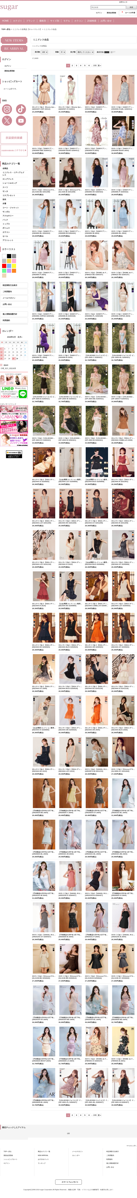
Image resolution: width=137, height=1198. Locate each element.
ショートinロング (10, 183)
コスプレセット (9, 195)
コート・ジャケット (11, 208)
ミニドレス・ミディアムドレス (13, 173)
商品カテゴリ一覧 (44, 1151)
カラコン (6, 232)
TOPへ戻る (7, 1151)
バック (5, 220)
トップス (6, 224)
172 (94, 65)
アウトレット (8, 240)
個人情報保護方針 (10, 314)
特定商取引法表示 (10, 285)
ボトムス (6, 228)
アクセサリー (8, 216)
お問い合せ (7, 304)
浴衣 (4, 199)
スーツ (5, 187)
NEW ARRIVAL (43, 1155)
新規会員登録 (111, 13)
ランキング (42, 1163)
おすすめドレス (43, 1159)
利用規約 (6, 320)
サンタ (5, 191)
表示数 (37, 52)
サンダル (6, 212)
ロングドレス (8, 179)
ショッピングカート (10, 1159)
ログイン (99, 13)
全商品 (5, 168)
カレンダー (76, 1155)
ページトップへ (131, 1146)
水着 (4, 203)
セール (5, 236)
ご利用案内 (7, 292)
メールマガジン (9, 298)
